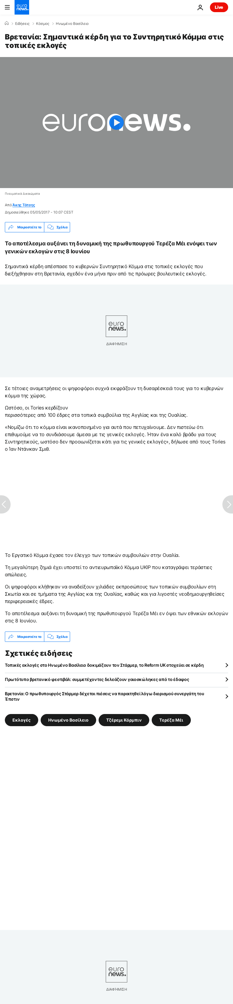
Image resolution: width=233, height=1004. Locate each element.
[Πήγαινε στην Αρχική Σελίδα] (22, 7)
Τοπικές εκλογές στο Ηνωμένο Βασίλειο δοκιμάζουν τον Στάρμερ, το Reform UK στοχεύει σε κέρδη (104, 665)
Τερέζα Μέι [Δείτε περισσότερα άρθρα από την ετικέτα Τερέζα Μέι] (171, 720)
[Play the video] (116, 122)
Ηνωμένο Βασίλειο (72, 23)
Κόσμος (42, 23)
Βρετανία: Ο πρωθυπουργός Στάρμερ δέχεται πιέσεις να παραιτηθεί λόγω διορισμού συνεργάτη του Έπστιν (104, 696)
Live (219, 7)
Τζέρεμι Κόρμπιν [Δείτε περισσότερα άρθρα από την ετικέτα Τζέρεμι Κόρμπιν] (124, 720)
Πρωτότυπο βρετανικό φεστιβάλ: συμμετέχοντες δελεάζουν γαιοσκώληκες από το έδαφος (97, 679)
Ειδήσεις (22, 23)
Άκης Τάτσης (23, 205)
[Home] (6, 23)
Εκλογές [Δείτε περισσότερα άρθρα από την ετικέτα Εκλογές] (21, 720)
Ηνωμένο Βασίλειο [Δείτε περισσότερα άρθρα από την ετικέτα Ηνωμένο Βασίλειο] (68, 720)
